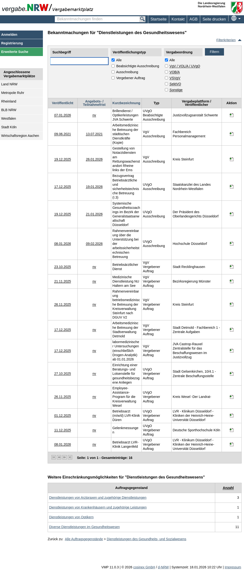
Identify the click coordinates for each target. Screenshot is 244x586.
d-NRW (163, 567)
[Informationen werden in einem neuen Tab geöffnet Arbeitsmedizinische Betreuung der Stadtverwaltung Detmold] (232, 330)
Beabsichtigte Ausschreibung (137, 66)
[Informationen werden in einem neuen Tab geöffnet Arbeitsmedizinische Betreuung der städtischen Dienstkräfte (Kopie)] (232, 134)
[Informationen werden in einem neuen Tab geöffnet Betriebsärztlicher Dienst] (232, 267)
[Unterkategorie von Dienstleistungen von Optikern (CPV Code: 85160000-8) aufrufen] (71, 517)
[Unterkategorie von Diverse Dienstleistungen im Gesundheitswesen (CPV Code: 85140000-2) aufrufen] (84, 527)
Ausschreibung (127, 72)
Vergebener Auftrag (130, 78)
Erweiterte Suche (14, 52)
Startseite (159, 19)
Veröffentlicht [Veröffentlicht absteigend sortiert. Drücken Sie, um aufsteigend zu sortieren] (62, 103)
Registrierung (12, 43)
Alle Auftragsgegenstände (84, 539)
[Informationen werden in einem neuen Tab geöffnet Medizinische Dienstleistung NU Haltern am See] (232, 281)
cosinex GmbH (144, 567)
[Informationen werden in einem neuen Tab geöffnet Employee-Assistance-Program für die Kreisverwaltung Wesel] (232, 397)
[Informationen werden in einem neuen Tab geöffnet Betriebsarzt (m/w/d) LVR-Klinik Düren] (232, 415)
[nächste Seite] (64, 457)
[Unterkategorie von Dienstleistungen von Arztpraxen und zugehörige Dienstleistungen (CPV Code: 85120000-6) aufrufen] (98, 497)
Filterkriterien (226, 40)
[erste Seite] (53, 457)
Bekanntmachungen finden (57, 17)
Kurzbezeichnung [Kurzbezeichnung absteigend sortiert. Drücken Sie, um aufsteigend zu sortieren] (126, 103)
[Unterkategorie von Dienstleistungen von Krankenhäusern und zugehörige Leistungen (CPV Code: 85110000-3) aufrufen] (98, 507)
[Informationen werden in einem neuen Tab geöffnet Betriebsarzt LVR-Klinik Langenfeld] (232, 444)
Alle (119, 60)
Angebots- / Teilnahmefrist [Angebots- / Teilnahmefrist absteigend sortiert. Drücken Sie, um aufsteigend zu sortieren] (94, 103)
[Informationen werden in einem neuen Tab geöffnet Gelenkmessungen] (232, 430)
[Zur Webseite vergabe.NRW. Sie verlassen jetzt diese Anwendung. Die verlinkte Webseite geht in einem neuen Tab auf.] (49, 8)
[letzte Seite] (70, 457)
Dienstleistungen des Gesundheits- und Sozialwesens (146, 539)
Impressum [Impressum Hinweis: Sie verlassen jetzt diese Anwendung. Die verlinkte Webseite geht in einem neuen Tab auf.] (233, 567)
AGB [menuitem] (193, 19)
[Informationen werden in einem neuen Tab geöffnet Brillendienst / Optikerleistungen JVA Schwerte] (232, 115)
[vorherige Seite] (59, 457)
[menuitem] (178, 19)
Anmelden (9, 34)
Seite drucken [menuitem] (214, 19)
